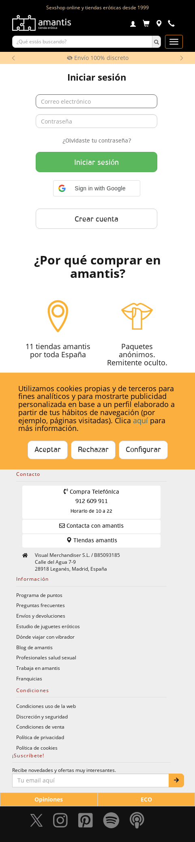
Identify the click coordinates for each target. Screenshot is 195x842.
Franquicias (29, 678)
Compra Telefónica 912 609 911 (91, 501)
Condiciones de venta (40, 726)
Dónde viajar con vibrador (45, 636)
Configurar (143, 450)
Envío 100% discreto (98, 58)
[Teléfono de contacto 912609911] (171, 24)
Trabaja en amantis (38, 668)
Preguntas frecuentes (40, 605)
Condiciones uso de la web (46, 706)
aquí (140, 420)
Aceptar (47, 450)
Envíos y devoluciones (40, 615)
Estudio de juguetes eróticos (48, 626)
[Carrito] (146, 24)
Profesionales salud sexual (46, 657)
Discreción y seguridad (42, 716)
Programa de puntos (39, 595)
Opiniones (48, 799)
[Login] (133, 25)
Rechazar (93, 450)
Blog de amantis (34, 647)
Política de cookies (37, 747)
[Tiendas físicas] (158, 24)
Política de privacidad (40, 737)
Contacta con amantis (91, 526)
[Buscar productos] (82, 42)
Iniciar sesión (96, 162)
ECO (146, 799)
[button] (96, 188)
